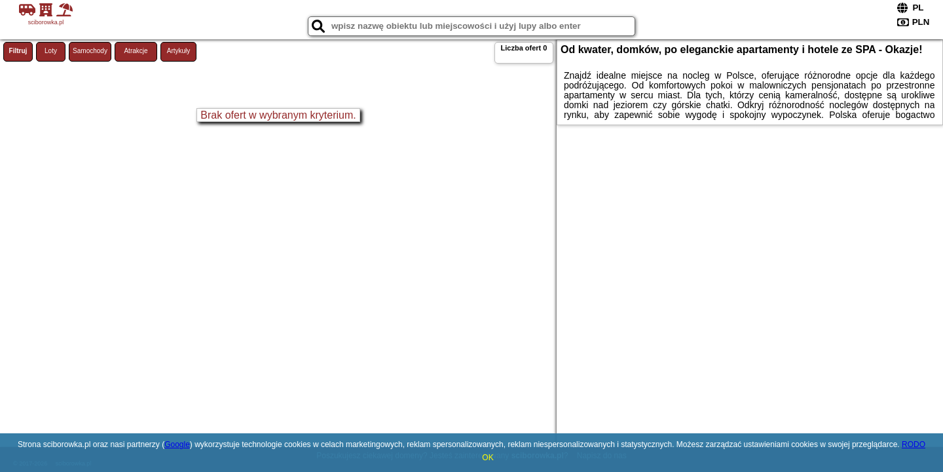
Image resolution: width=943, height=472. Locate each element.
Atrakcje (135, 50)
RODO (913, 444)
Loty (51, 50)
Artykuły (179, 50)
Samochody (90, 50)
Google (177, 444)
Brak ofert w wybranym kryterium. (278, 115)
